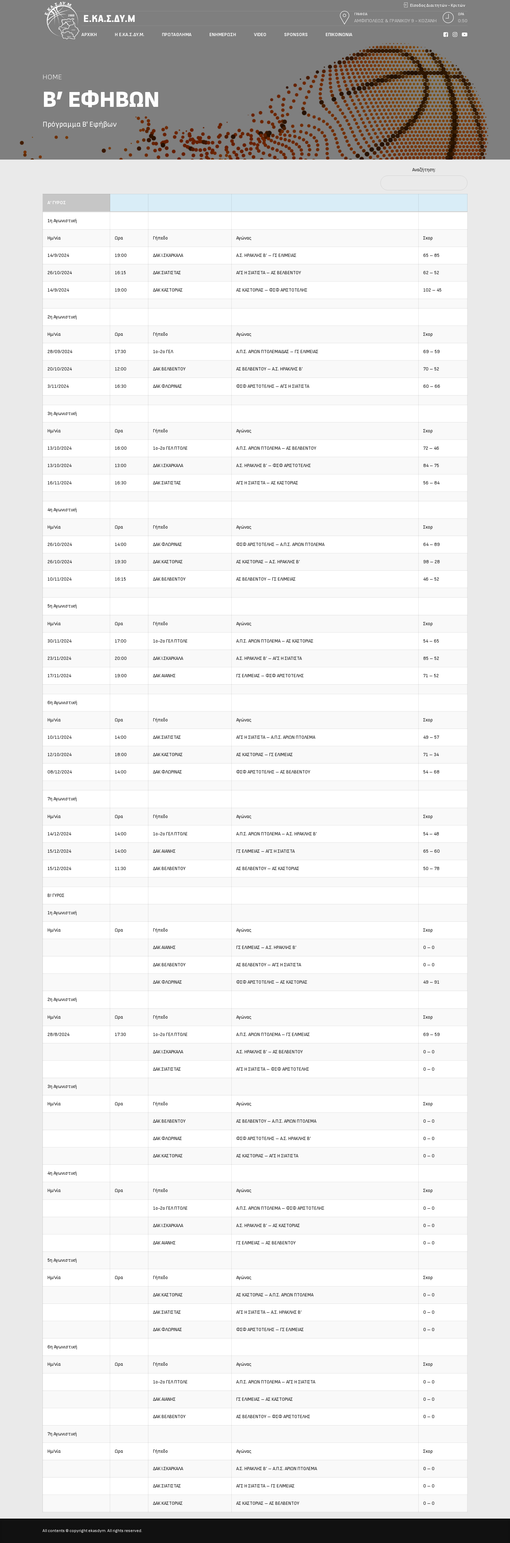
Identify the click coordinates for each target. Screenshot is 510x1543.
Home (52, 77)
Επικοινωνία (338, 35)
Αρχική (89, 35)
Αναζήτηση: (424, 170)
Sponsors (296, 35)
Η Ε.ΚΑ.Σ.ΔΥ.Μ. (129, 35)
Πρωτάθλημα (177, 35)
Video (260, 35)
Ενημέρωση (222, 35)
